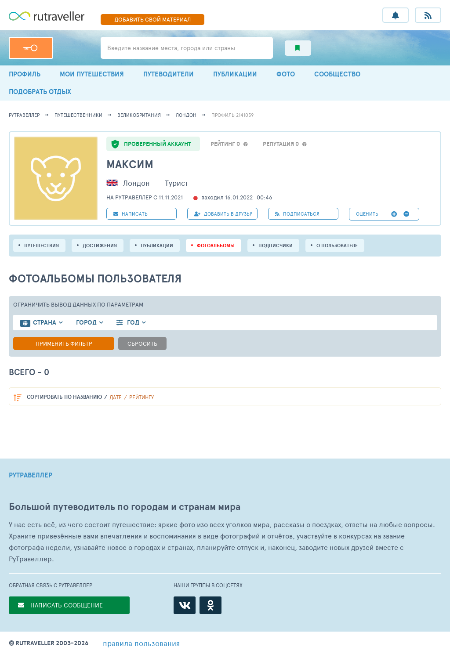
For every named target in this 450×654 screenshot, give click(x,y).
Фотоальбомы (216, 245)
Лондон (186, 115)
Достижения (100, 245)
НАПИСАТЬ (130, 213)
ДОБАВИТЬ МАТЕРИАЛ (152, 19)
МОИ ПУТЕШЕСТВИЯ (92, 74)
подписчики (275, 245)
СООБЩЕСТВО (337, 74)
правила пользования (141, 643)
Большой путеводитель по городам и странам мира (124, 506)
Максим (129, 164)
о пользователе (337, 245)
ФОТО (285, 74)
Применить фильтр (64, 343)
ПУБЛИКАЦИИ (235, 74)
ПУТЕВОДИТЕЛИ (168, 74)
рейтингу (141, 397)
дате (115, 397)
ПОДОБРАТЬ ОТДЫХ (40, 92)
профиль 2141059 (232, 115)
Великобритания (139, 115)
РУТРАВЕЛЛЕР (30, 475)
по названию (64, 397)
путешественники (78, 115)
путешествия (41, 245)
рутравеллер (24, 115)
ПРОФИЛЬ (24, 74)
